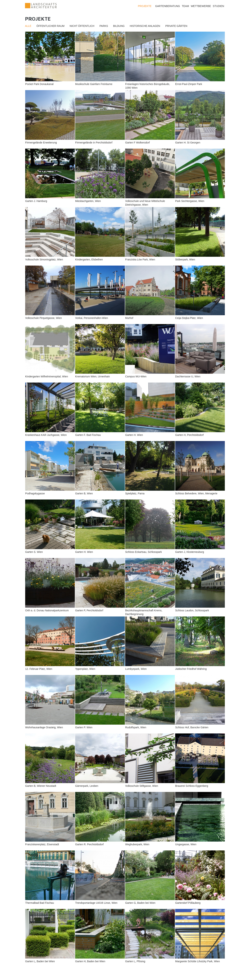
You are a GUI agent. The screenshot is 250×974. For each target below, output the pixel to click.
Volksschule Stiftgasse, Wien (141, 785)
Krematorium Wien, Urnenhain (92, 376)
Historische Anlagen (145, 25)
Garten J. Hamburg (36, 201)
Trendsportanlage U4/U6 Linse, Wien (96, 902)
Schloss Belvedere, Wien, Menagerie (196, 493)
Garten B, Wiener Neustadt (40, 785)
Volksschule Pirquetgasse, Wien (43, 318)
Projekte (144, 6)
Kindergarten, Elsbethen (89, 259)
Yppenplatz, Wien (85, 668)
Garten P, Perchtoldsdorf (89, 610)
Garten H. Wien (134, 434)
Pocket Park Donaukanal (39, 84)
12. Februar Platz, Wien (38, 668)
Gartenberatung (167, 6)
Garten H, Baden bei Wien (90, 961)
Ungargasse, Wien (185, 844)
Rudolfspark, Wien (135, 727)
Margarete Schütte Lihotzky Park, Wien (197, 961)
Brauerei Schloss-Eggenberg (191, 785)
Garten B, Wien (84, 493)
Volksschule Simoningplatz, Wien (44, 259)
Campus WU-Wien (136, 376)
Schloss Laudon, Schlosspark (192, 610)
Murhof (129, 318)
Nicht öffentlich (82, 25)
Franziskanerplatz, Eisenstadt (42, 844)
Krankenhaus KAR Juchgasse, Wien (46, 434)
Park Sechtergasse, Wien (189, 201)
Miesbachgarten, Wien (88, 201)
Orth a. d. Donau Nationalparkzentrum (47, 610)
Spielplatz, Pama (134, 493)
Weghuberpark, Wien (137, 844)
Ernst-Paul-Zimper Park (188, 84)
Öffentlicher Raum (50, 25)
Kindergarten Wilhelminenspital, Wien (46, 376)
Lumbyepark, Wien (136, 668)
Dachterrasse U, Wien (187, 376)
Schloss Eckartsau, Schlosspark (143, 551)
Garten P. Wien (83, 727)
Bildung (118, 25)
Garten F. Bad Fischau (88, 434)
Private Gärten (176, 25)
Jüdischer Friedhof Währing (191, 668)
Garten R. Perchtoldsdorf (89, 844)
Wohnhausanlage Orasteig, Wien (44, 727)
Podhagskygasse (35, 493)
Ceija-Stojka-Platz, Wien (189, 318)
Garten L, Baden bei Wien (40, 961)
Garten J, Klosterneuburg (189, 551)
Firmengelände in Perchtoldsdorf (93, 142)
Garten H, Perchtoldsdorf (189, 434)
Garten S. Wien (34, 551)
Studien (218, 6)
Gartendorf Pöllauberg (188, 902)
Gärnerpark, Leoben (86, 785)
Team (185, 6)
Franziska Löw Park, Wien (140, 259)
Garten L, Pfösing (135, 961)
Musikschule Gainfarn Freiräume (93, 84)
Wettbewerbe (201, 6)
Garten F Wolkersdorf (137, 142)
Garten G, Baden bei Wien (140, 902)
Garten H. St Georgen (187, 142)
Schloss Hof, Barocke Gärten (191, 727)
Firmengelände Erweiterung (41, 142)
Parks (103, 25)
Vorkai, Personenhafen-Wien (91, 318)
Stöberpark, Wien (185, 259)
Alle (28, 25)
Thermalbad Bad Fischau (39, 902)
